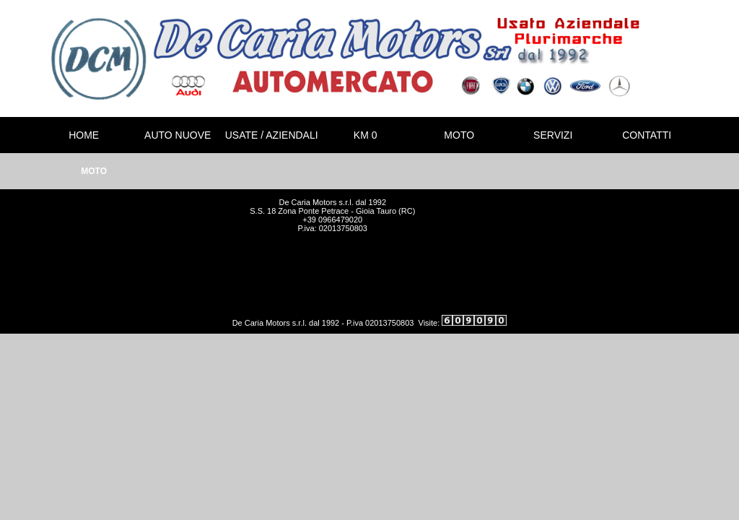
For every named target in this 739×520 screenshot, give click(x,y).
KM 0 (365, 135)
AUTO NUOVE (177, 135)
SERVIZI (552, 135)
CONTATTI (646, 135)
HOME (84, 135)
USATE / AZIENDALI (271, 135)
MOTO (459, 135)
